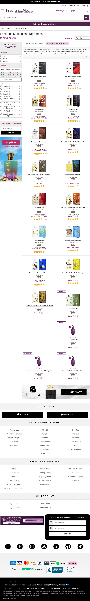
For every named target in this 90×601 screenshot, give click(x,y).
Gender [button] (11, 52)
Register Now (14, 508)
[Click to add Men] (11, 56)
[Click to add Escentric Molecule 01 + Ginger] (10, 115)
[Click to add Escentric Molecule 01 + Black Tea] (10, 103)
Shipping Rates (45, 477)
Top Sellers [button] (79, 38)
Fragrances (10, 28)
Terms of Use (8, 585)
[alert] (62, 10)
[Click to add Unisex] (11, 59)
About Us (14, 477)
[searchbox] (42, 17)
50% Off (45, 430)
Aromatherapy (45, 442)
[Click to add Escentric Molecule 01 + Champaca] (10, 107)
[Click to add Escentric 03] (10, 92)
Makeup (75, 434)
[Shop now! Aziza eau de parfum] (11, 161)
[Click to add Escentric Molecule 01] (10, 99)
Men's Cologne (14, 438)
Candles (75, 438)
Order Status (74, 5)
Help (83, 5)
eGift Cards (14, 480)
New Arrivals (76, 442)
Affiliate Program (76, 469)
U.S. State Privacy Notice (38, 585)
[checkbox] (11, 56)
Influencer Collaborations (14, 488)
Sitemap (75, 473)
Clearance (45, 449)
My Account (14, 504)
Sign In (63, 5)
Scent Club (45, 453)
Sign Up (11, 133)
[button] (3, 10)
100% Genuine (45, 480)
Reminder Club (45, 508)
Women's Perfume (14, 434)
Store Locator (45, 484)
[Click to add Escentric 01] (10, 87)
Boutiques (14, 446)
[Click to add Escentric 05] (10, 97)
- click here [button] (45, 24)
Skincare (45, 438)
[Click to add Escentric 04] (10, 94)
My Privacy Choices (57, 585)
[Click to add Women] (11, 61)
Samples (45, 434)
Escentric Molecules (57, 43)
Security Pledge (45, 473)
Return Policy (44, 469)
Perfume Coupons (75, 477)
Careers (75, 480)
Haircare (14, 442)
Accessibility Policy (14, 484)
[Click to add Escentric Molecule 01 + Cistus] (10, 111)
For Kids (75, 430)
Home (2, 28)
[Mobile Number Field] (69, 528)
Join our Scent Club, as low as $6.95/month (45, 1)
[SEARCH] (86, 17)
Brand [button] (11, 66)
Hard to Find (76, 449)
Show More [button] (85, 57)
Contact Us (14, 473)
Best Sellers (45, 446)
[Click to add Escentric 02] (10, 89)
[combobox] (45, 17)
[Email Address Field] (11, 128)
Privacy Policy (20, 585)
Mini (75, 446)
